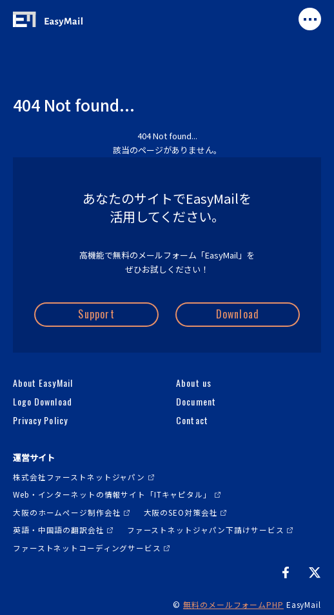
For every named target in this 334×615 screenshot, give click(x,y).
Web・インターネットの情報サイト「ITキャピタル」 (112, 494)
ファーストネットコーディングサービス (87, 547)
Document (195, 401)
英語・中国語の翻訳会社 (58, 529)
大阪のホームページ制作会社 (67, 512)
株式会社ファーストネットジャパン (79, 476)
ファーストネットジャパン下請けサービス (205, 529)
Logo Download (42, 401)
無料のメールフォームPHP (233, 604)
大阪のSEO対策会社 (181, 512)
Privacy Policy (40, 420)
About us (193, 382)
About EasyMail (43, 382)
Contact (192, 420)
